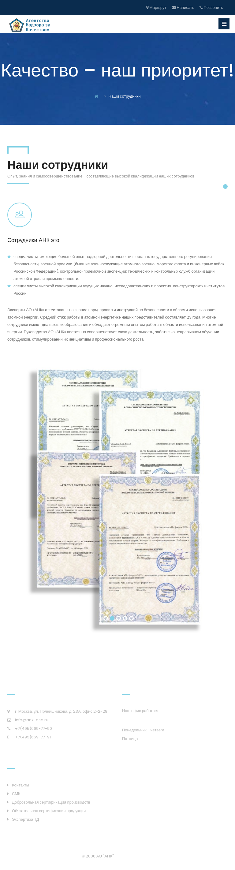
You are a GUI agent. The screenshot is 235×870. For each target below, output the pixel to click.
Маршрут (156, 7)
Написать (183, 7)
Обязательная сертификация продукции (49, 811)
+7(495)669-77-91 (33, 737)
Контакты (20, 785)
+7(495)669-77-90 (33, 728)
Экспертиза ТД (25, 819)
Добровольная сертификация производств (51, 802)
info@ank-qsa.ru (31, 720)
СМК (16, 794)
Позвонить (211, 7)
